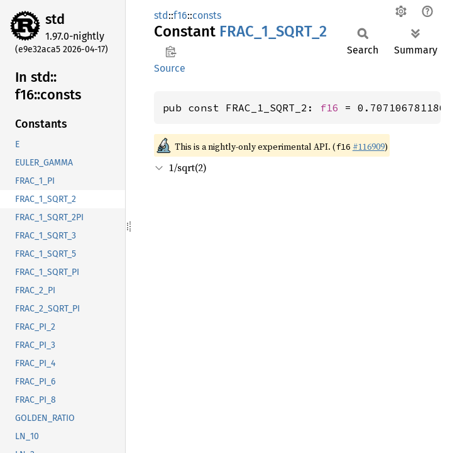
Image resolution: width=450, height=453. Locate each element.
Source (169, 68)
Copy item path (170, 51)
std (55, 19)
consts (206, 15)
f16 (180, 15)
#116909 (369, 146)
